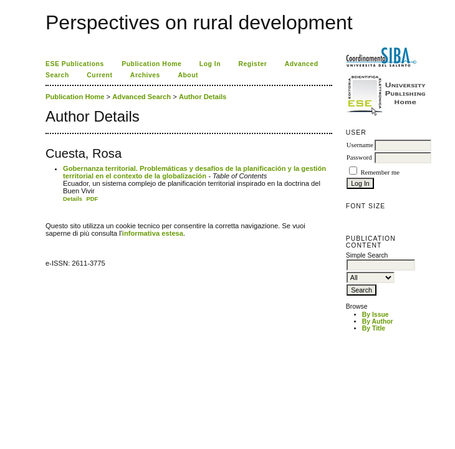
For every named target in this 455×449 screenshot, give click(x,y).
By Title (373, 328)
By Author (377, 321)
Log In (210, 63)
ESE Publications (75, 63)
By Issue (375, 314)
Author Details (202, 96)
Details (72, 198)
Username (360, 145)
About (188, 75)
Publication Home (151, 63)
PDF (92, 198)
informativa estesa (152, 233)
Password (359, 157)
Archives (145, 75)
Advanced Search (141, 96)
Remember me (379, 172)
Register (253, 63)
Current (99, 75)
